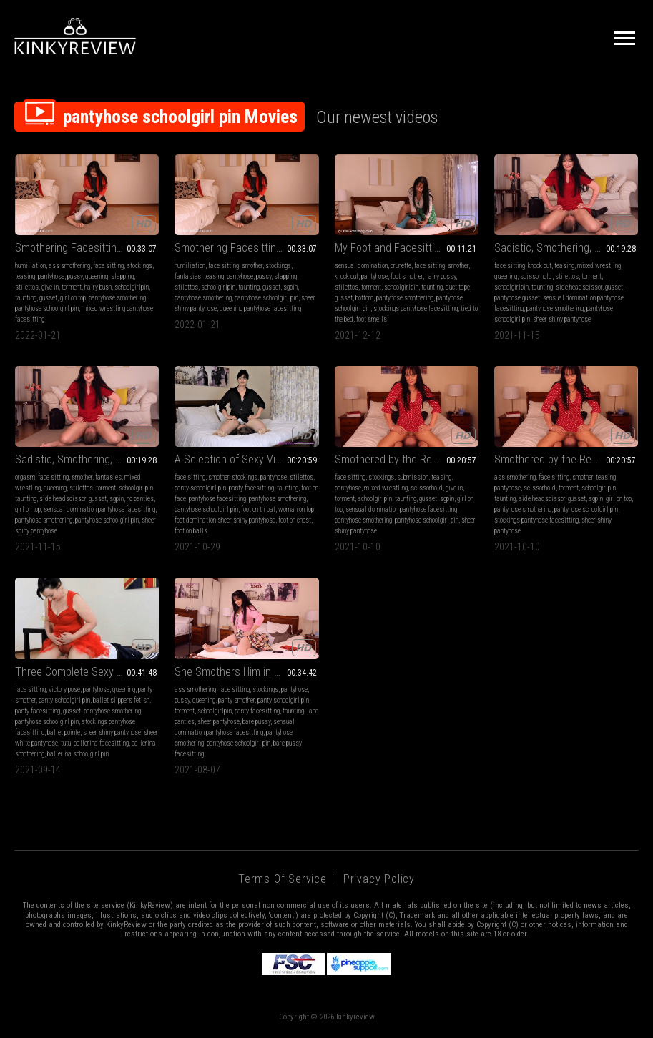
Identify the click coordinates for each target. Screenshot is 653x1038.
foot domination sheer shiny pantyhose (225, 520)
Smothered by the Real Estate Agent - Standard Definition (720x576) (566, 459)
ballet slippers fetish (121, 700)
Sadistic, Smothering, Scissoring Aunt (566, 247)
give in (50, 287)
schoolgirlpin (131, 287)
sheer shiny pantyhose (562, 319)
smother (252, 266)
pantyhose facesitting (217, 499)
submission (412, 477)
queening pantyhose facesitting (260, 308)
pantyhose (51, 276)
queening (96, 276)
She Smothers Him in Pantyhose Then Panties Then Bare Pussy (246, 671)
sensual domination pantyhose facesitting (99, 509)
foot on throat (258, 509)
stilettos (27, 287)
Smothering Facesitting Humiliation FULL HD (246, 247)
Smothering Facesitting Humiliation (87, 247)
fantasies (188, 276)
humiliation (30, 266)
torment (72, 287)
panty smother (236, 700)
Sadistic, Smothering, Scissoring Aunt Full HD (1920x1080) (87, 459)
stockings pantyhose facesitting (415, 308)
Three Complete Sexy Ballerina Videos (87, 671)
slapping (122, 276)
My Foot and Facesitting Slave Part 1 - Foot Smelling (406, 247)
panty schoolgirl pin (200, 488)
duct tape (458, 287)
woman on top (296, 509)
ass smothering (69, 266)
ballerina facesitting (101, 743)
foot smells (371, 319)
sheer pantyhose (218, 722)
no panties (140, 499)
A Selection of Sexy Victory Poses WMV (246, 459)
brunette (401, 266)
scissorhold (536, 276)
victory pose (64, 689)
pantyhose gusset (517, 298)
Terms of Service (282, 879)
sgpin (290, 287)
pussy (74, 276)
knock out (346, 276)
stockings (139, 266)
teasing (25, 276)
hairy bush (98, 287)
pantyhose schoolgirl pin (47, 308)
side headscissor (579, 287)
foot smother (407, 276)
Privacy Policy (379, 879)
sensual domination (361, 266)
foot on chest (294, 520)
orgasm (25, 477)
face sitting (108, 266)
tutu (66, 743)
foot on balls (191, 531)
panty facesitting (251, 488)
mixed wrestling (599, 266)
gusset (48, 298)
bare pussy (256, 722)
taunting (25, 298)
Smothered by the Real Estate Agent (406, 459)
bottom (364, 298)
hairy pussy (441, 276)
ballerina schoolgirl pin (78, 754)
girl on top (73, 298)
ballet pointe (63, 732)
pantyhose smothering (117, 298)
